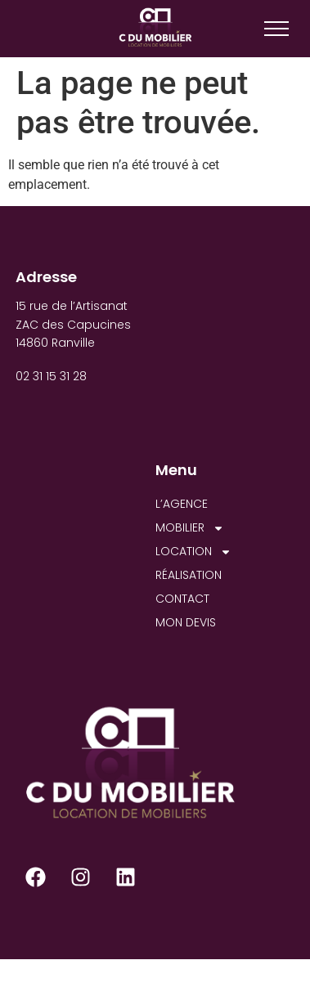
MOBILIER (189, 527)
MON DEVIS (185, 622)
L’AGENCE (181, 504)
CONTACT (182, 598)
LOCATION (193, 551)
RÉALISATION (188, 575)
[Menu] (276, 28)
